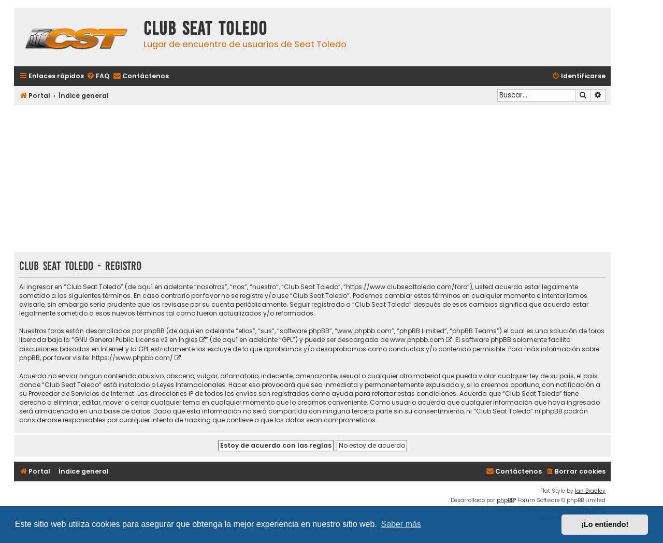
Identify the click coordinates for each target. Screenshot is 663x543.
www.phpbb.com (417, 339)
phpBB (505, 500)
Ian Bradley (590, 491)
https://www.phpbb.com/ (132, 357)
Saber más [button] (401, 524)
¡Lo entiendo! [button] (604, 524)
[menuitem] (98, 76)
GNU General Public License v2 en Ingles (136, 339)
